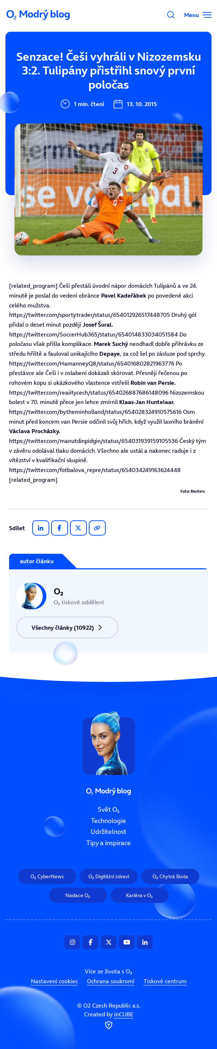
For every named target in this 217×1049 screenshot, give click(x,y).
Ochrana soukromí (110, 981)
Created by (108, 1020)
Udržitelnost (108, 831)
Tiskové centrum (165, 981)
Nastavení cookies (54, 981)
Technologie (108, 820)
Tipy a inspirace (108, 843)
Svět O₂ (109, 809)
